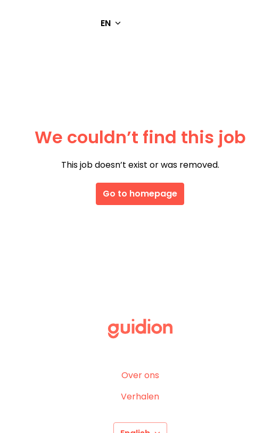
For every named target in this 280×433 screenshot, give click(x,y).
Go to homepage (140, 193)
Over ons (140, 375)
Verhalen (140, 396)
